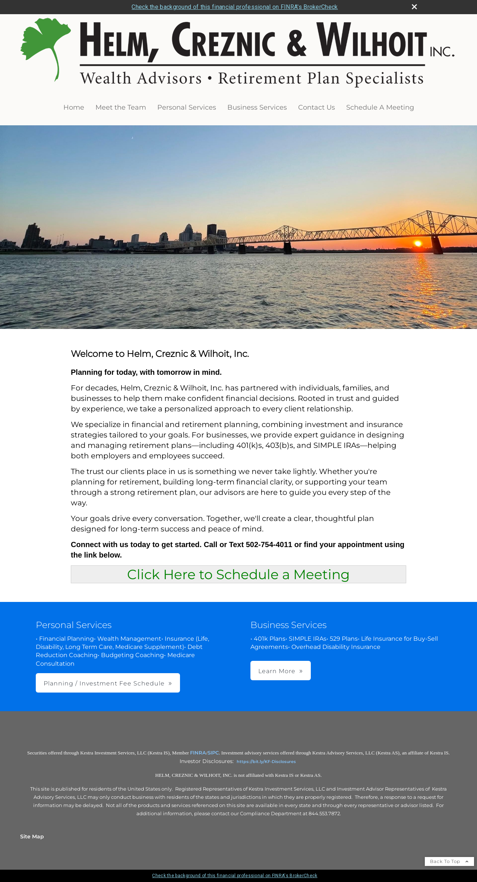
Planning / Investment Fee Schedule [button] (104, 683)
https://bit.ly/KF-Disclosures (266, 761)
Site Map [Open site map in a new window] (32, 836)
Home (73, 107)
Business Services (257, 107)
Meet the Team (120, 107)
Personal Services (186, 107)
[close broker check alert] (414, 7)
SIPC (213, 753)
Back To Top (449, 861)
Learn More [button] (277, 671)
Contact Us (316, 107)
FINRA (198, 753)
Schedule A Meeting (380, 107)
